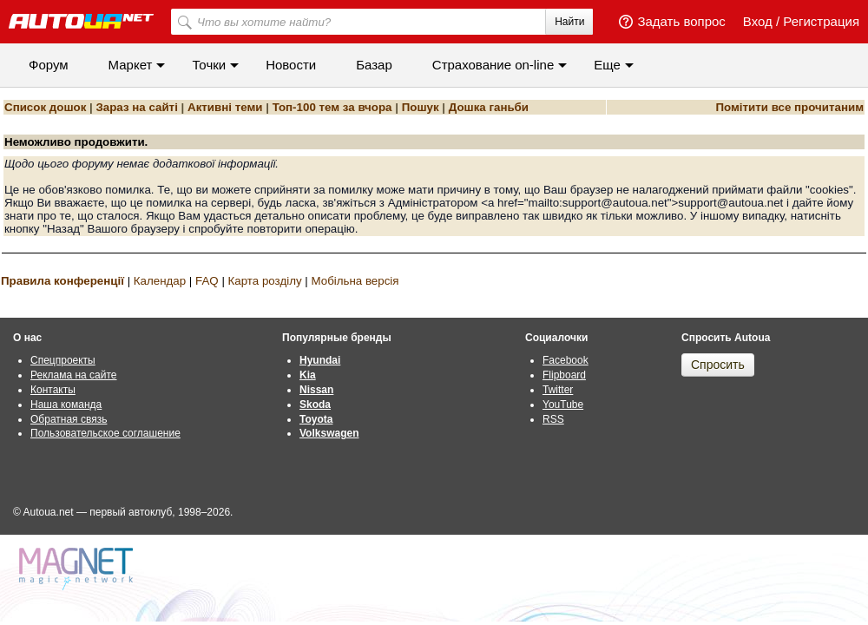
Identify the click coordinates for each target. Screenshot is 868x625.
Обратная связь (68, 419)
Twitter (557, 390)
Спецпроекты (62, 360)
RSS (553, 419)
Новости (291, 64)
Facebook (565, 360)
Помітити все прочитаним (789, 107)
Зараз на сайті (136, 107)
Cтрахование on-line (493, 64)
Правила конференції (62, 280)
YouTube (562, 404)
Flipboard (564, 375)
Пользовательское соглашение (105, 433)
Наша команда (66, 404)
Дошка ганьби (489, 107)
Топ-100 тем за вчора (332, 107)
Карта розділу (265, 280)
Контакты (53, 390)
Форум (49, 64)
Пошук (420, 107)
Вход (758, 21)
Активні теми (224, 107)
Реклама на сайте (73, 375)
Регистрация (821, 21)
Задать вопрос (681, 21)
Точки (209, 64)
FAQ (207, 280)
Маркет (130, 64)
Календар (160, 280)
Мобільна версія (354, 280)
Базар (374, 64)
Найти (569, 22)
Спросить (718, 365)
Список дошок (45, 107)
